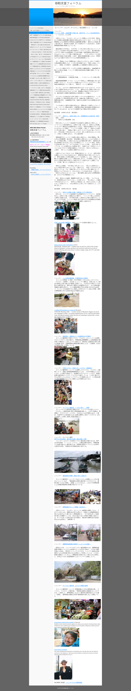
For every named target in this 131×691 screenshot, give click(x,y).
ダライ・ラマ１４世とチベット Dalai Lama (40, 80)
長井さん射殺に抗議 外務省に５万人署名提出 (77, 192)
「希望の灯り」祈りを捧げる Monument (40, 44)
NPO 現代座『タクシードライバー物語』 (40, 73)
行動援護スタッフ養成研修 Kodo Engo (39, 97)
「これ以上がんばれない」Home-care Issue (41, 52)
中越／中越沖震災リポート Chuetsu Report (40, 42)
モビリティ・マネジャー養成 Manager (39, 111)
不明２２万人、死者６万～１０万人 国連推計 (77, 368)
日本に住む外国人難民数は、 (63, 222)
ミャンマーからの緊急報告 (74, 682)
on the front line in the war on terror (38, 85)
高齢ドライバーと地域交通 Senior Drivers (40, 63)
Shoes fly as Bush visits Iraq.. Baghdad (39, 99)
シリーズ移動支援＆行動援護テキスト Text (40, 95)
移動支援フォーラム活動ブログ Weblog (40, 116)
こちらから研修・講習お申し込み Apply (40, 92)
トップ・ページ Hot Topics (36, 28)
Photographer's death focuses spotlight (64, 622)
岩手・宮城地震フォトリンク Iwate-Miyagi (40, 35)
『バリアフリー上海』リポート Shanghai (40, 87)
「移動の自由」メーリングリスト (40, 169)
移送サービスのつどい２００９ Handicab (40, 68)
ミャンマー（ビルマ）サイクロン (40, 164)
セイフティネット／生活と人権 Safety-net (40, 49)
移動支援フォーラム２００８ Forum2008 (40, 71)
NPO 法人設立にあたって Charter (38, 123)
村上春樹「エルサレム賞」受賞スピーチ (40, 78)
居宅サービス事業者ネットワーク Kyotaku (40, 107)
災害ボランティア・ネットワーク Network (40, 47)
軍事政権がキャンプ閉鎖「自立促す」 (74, 507)
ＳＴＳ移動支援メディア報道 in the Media (40, 61)
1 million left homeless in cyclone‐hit (64, 310)
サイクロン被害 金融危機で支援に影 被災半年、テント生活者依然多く (77, 33)
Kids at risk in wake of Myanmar (63, 245)
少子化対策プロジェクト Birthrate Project (40, 56)
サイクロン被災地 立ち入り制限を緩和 (75, 585)
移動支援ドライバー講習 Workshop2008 (40, 90)
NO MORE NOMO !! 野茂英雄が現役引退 (40, 114)
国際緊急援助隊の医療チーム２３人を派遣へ (77, 544)
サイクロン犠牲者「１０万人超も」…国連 (76, 407)
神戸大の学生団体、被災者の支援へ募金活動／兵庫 (70, 439)
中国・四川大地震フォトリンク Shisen (39, 30)
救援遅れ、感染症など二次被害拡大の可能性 (77, 336)
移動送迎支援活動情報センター (40, 142)
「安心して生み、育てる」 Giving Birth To (40, 54)
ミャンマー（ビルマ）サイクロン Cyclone (40, 32)
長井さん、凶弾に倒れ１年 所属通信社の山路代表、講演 (81, 116)
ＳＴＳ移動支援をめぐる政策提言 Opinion (40, 66)
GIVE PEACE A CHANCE (60, 649)
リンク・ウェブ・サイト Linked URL (39, 119)
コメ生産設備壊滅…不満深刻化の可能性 (75, 278)
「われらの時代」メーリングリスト (40, 174)
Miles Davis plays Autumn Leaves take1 (40, 104)
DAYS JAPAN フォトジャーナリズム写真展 (40, 109)
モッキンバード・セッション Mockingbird (40, 59)
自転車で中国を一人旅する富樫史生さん (40, 83)
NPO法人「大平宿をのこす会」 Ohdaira (40, 102)
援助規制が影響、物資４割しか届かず (74, 476)
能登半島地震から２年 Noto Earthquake (40, 37)
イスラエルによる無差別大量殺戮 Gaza (40, 75)
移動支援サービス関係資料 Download (39, 121)
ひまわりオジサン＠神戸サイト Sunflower (40, 40)
